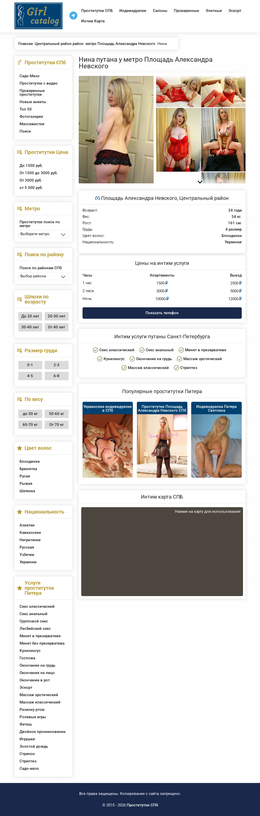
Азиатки (27, 525)
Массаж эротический (39, 695)
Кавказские (30, 532)
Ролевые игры (33, 717)
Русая (25, 476)
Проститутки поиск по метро (40, 224)
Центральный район (204, 198)
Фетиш (26, 724)
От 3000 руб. (31, 180)
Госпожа (27, 658)
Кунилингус (30, 650)
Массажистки (32, 124)
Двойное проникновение (43, 731)
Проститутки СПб (142, 805)
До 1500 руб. (31, 165)
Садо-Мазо (30, 76)
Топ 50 (26, 109)
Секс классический (37, 606)
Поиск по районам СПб (41, 268)
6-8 (56, 376)
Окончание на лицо (37, 672)
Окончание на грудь (37, 665)
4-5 (30, 376)
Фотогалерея (31, 116)
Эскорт (235, 10)
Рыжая (26, 483)
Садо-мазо (29, 768)
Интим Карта (93, 21)
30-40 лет (30, 327)
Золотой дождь (34, 746)
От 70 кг (56, 424)
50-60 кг (56, 413)
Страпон (27, 753)
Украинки (28, 562)
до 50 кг (30, 413)
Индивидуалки (132, 10)
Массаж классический (40, 702)
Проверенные (186, 10)
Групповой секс (34, 621)
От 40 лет (56, 327)
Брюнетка (28, 469)
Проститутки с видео (39, 83)
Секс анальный (33, 614)
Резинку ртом (32, 709)
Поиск (25, 131)
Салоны (160, 10)
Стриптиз (28, 761)
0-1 (30, 365)
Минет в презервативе (40, 636)
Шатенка (27, 491)
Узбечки (27, 554)
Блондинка (30, 461)
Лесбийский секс (35, 628)
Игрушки (27, 739)
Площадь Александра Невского (139, 198)
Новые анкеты (33, 102)
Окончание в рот (35, 680)
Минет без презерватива (42, 643)
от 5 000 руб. (31, 187)
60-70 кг (30, 424)
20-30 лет (56, 316)
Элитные (214, 10)
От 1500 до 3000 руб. (39, 173)
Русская (27, 547)
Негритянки (30, 540)
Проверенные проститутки (32, 92)
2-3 (56, 365)
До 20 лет (30, 316)
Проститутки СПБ (97, 10)
